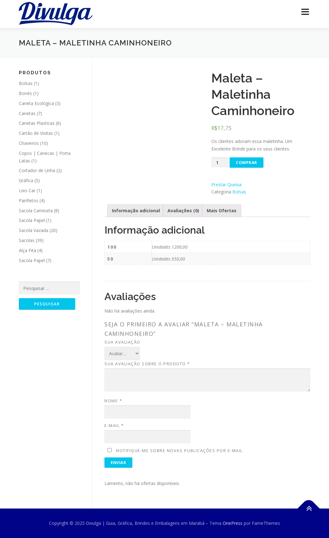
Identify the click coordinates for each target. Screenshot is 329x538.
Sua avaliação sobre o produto (147, 364)
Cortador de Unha (37, 170)
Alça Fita (27, 250)
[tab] (136, 210)
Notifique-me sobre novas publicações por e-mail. (180, 450)
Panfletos (28, 200)
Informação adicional (136, 211)
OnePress (232, 523)
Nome (113, 401)
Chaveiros (29, 143)
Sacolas (26, 240)
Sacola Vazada (33, 230)
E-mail (114, 425)
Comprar (246, 162)
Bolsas (239, 192)
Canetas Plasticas (37, 123)
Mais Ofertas (221, 211)
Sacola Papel (32, 220)
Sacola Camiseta (36, 211)
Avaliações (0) (183, 211)
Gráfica (26, 180)
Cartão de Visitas (36, 133)
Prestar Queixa (226, 184)
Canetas (27, 113)
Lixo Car (27, 190)
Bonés (25, 93)
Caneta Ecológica (36, 103)
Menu (305, 12)
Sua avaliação (122, 342)
